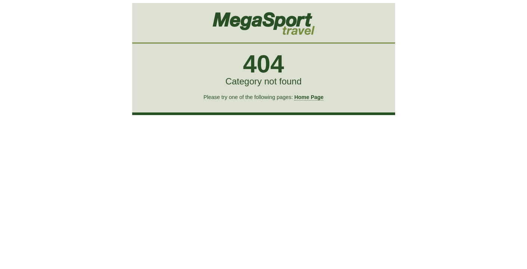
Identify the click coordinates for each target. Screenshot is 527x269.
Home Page (308, 97)
